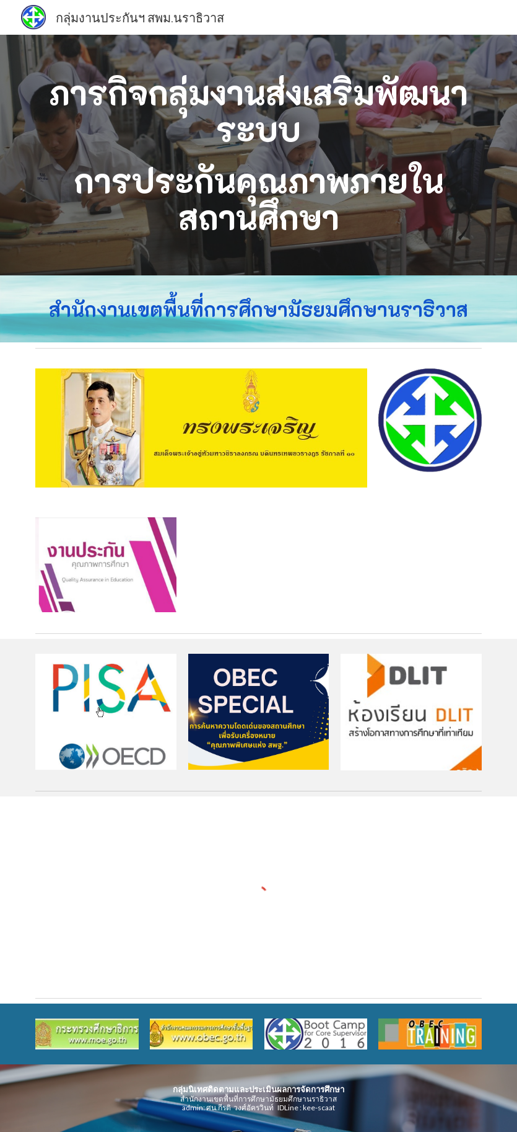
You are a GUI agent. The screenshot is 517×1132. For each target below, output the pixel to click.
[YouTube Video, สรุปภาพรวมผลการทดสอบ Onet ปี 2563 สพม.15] (411, 565)
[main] (258, 155)
